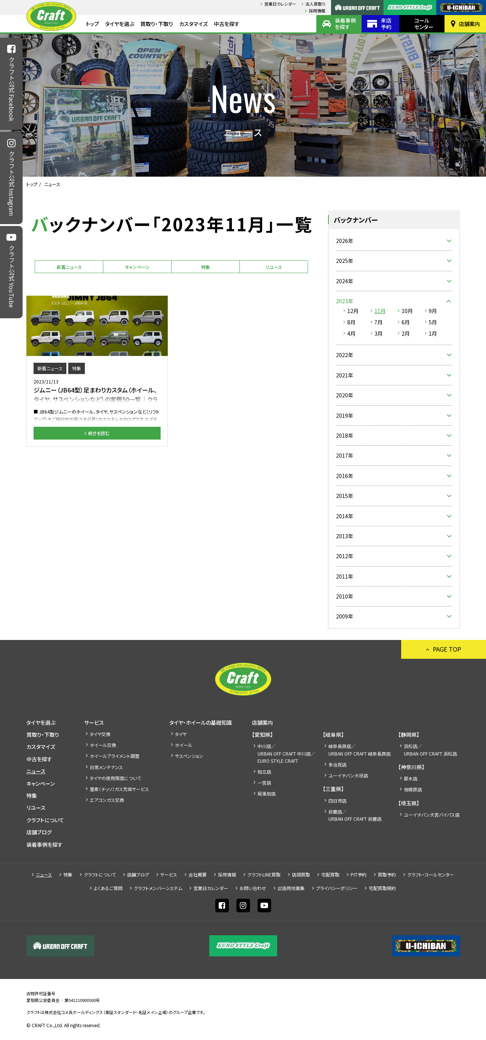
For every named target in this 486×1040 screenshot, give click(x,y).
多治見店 (337, 764)
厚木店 (410, 778)
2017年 (344, 455)
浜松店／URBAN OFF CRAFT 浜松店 (430, 749)
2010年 (344, 596)
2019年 (344, 415)
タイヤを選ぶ (119, 23)
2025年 (344, 260)
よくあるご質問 (108, 888)
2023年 (344, 301)
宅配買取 (330, 874)
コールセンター (424, 24)
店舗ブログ (39, 832)
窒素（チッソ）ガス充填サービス (119, 789)
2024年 (344, 281)
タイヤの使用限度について (115, 778)
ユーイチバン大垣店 (348, 775)
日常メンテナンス (106, 767)
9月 (433, 311)
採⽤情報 (317, 11)
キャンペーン (137, 267)
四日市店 (337, 800)
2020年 (344, 395)
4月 (351, 333)
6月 (406, 322)
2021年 (344, 375)
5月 (433, 322)
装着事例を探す (345, 24)
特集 (205, 267)
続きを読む (98, 433)
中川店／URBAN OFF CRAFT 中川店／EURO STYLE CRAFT (286, 753)
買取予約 (387, 874)
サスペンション (189, 756)
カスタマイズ (193, 23)
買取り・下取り (156, 23)
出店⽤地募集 (291, 888)
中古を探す (226, 23)
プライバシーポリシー (336, 888)
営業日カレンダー (280, 4)
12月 (353, 311)
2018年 (344, 435)
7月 (378, 322)
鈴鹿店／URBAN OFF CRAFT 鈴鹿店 (355, 815)
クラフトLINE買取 (264, 874)
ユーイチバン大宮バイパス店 (432, 814)
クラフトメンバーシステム (158, 888)
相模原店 (413, 789)
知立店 (264, 771)
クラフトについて (45, 820)
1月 (433, 333)
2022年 (344, 355)
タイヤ (181, 734)
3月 (378, 333)
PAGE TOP (447, 649)
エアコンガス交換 (107, 800)
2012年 (344, 556)
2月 (406, 333)
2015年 (344, 495)
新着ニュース (69, 267)
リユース (273, 267)
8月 (351, 322)
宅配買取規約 (382, 888)
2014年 (344, 516)
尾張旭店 (267, 793)
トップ (92, 23)
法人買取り (315, 4)
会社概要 (198, 874)
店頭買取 (301, 874)
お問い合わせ (252, 888)
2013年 (344, 536)
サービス (94, 722)
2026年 (344, 240)
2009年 (344, 616)
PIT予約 (358, 874)
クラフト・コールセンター (430, 874)
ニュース (36, 771)
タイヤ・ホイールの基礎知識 (200, 722)
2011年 (344, 576)
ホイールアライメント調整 (115, 756)
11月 (380, 311)
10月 (407, 311)
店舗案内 (469, 23)
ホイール (183, 745)
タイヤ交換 (100, 734)
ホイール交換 (103, 745)
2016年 (344, 476)
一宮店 (264, 782)
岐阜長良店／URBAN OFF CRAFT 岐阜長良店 (359, 749)
